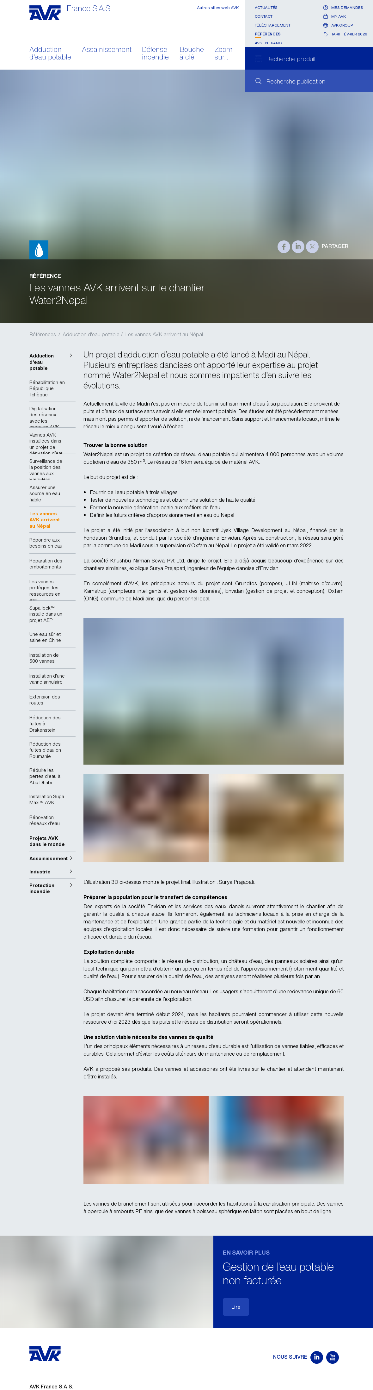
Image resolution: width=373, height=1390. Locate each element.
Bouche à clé (192, 54)
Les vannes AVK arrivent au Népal (164, 334)
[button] (52, 362)
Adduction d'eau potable (50, 54)
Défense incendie (155, 54)
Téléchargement (272, 25)
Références (268, 34)
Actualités (266, 7)
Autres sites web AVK (218, 8)
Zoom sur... (224, 54)
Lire (236, 1307)
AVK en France (269, 43)
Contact (263, 16)
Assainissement (106, 50)
